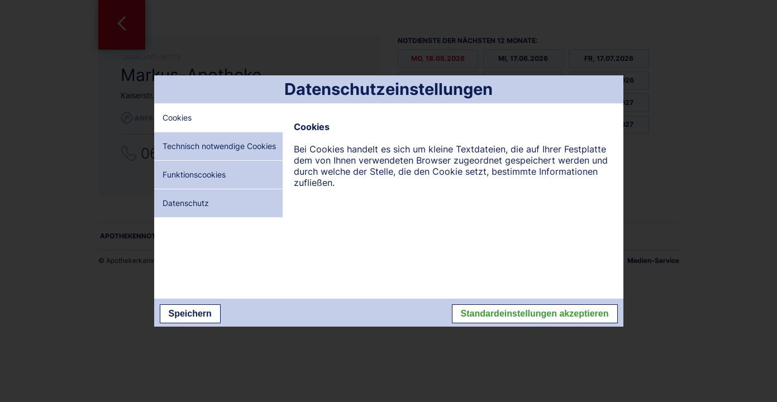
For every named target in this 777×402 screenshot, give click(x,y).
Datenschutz (186, 203)
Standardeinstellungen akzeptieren (535, 313)
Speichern (190, 313)
